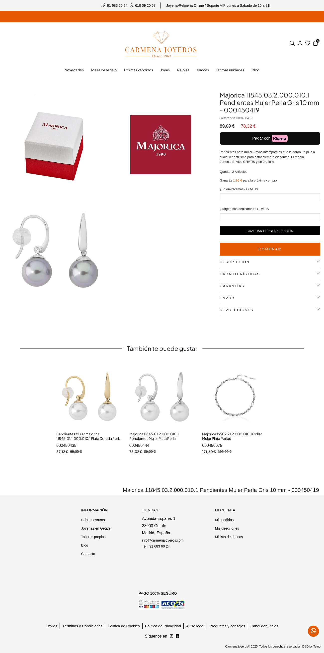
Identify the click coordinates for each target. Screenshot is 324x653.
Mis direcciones (227, 528)
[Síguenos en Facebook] (171, 636)
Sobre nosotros (93, 520)
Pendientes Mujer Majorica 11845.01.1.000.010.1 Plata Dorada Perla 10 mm (88, 438)
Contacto (88, 554)
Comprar (270, 249)
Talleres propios (93, 537)
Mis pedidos (224, 520)
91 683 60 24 (117, 5)
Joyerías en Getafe (95, 528)
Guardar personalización (270, 231)
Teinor (317, 646)
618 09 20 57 (145, 5)
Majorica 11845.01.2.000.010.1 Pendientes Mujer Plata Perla (154, 436)
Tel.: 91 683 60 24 (156, 546)
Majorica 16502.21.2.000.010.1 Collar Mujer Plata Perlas (232, 436)
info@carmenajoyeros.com (163, 540)
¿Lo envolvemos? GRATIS (239, 189)
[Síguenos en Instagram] (177, 636)
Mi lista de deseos (229, 537)
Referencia (228, 118)
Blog (84, 545)
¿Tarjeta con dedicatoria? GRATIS (244, 209)
